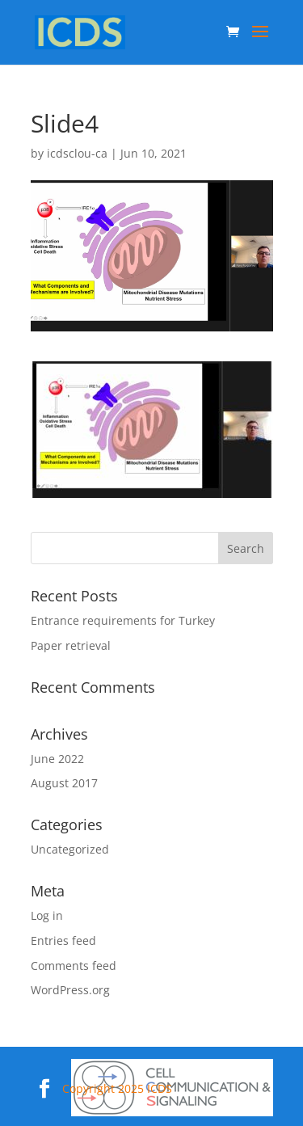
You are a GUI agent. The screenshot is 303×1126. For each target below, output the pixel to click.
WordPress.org (70, 989)
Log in (47, 915)
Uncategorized (70, 849)
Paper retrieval (71, 645)
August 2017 (64, 783)
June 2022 (57, 758)
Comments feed (73, 965)
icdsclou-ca (77, 153)
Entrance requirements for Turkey (123, 620)
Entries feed (63, 940)
